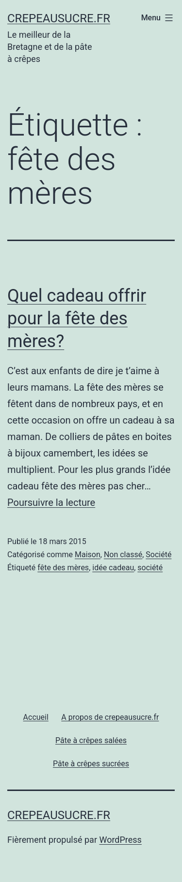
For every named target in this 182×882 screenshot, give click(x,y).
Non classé (123, 554)
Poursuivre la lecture (51, 502)
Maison (87, 554)
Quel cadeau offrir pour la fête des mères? (76, 318)
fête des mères (63, 567)
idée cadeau (113, 567)
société (150, 567)
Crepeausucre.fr (58, 18)
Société (158, 554)
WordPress (120, 840)
